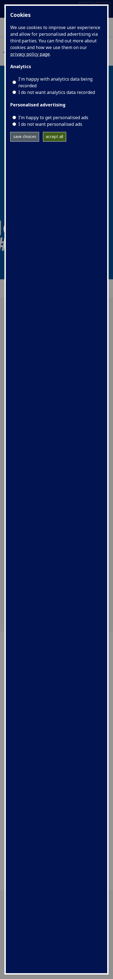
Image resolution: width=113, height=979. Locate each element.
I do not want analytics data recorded (56, 92)
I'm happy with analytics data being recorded (55, 82)
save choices (24, 136)
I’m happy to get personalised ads (53, 117)
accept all (54, 136)
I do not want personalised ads (50, 124)
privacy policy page (30, 54)
